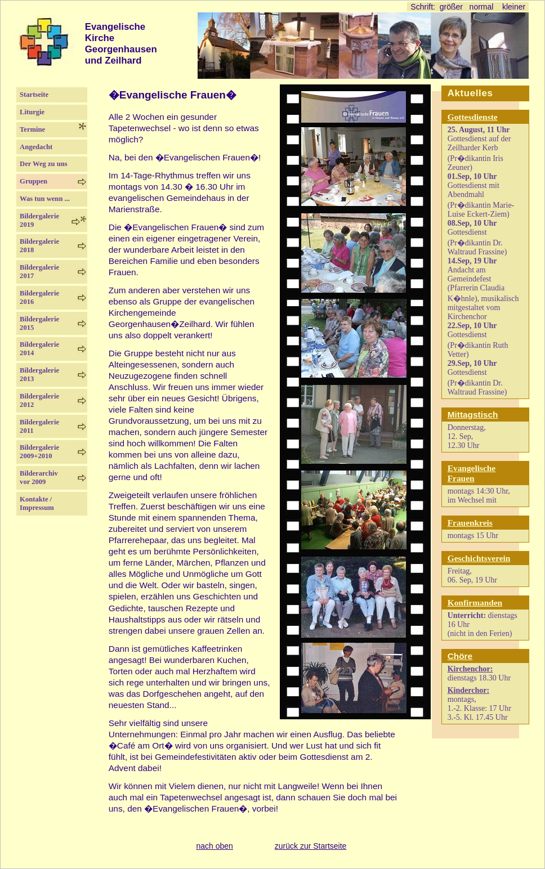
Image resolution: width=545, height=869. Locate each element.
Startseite (41, 94)
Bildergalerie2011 (39, 426)
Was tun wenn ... (45, 199)
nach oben (214, 845)
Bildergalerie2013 (39, 374)
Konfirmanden (475, 602)
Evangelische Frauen (472, 473)
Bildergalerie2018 (39, 246)
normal (481, 6)
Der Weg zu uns (44, 164)
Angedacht (43, 147)
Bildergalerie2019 (39, 220)
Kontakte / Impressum (37, 503)
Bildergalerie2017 (39, 271)
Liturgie (32, 112)
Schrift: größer (436, 6)
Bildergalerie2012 (39, 400)
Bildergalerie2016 (39, 297)
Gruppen (33, 181)
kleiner (514, 6)
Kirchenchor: (470, 669)
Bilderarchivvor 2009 (39, 477)
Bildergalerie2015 (39, 323)
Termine (38, 129)
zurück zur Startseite (311, 845)
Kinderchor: (468, 690)
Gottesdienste (473, 117)
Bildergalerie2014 (39, 349)
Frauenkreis (470, 522)
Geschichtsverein (479, 558)
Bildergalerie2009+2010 (39, 452)
